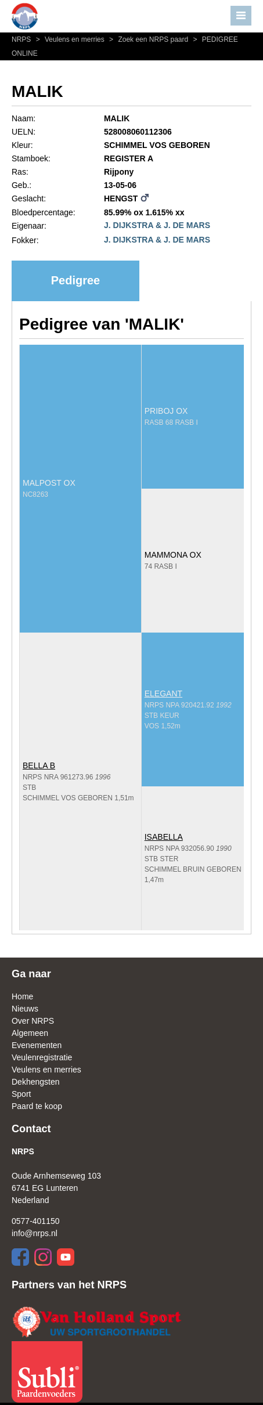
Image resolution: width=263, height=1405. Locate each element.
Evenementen (37, 1045)
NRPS (22, 39)
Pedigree (75, 280)
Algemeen (30, 1033)
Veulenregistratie (42, 1057)
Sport (21, 1094)
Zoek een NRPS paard (148, 39)
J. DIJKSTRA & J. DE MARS (157, 225)
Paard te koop (37, 1106)
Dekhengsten (36, 1081)
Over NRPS (33, 1020)
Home (22, 996)
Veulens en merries (69, 39)
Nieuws (25, 1008)
